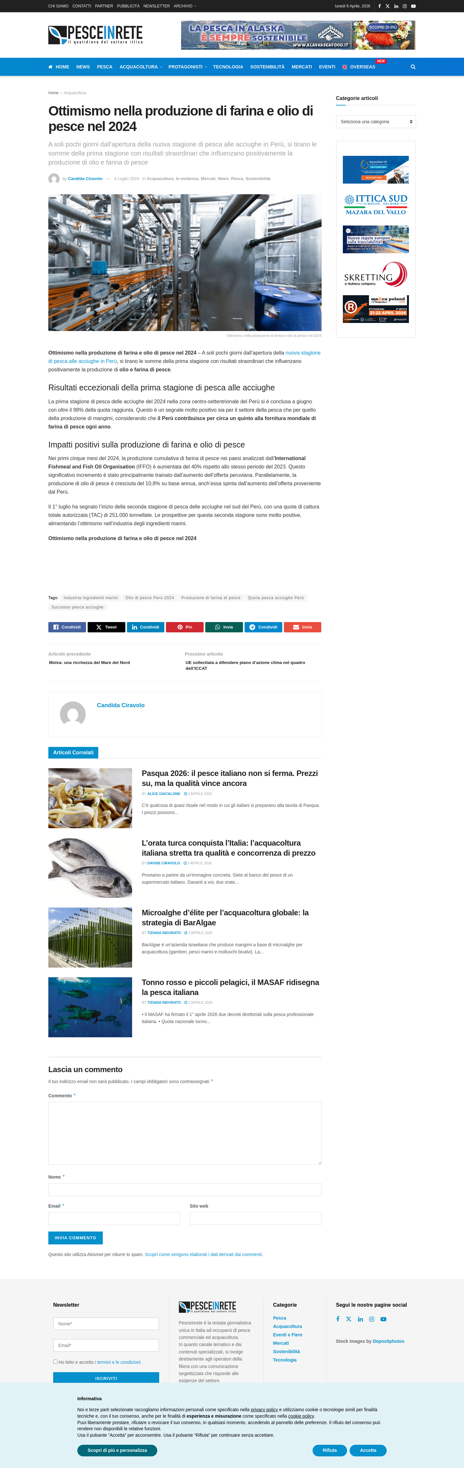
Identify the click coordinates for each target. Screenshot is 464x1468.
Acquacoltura (139, 66)
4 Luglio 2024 (126, 178)
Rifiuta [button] (330, 1450)
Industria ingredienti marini (90, 598)
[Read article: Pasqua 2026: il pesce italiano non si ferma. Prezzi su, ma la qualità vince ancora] (90, 804)
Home (58, 66)
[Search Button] (413, 67)
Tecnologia (228, 66)
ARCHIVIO (183, 6)
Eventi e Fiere (288, 1340)
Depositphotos (388, 1346)
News (83, 66)
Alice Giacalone (164, 799)
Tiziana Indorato (164, 938)
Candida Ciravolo (85, 178)
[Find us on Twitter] (349, 1325)
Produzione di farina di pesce (211, 598)
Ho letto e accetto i (96, 1359)
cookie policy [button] (301, 1416)
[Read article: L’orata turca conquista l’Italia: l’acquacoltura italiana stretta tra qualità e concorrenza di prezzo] (90, 873)
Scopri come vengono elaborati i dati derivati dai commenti (203, 1260)
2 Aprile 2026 (198, 1008)
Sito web (199, 1211)
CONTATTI (81, 6)
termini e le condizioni (119, 1359)
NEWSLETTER (156, 6)
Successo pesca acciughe (78, 607)
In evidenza (187, 178)
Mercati (302, 66)
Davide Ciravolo (164, 869)
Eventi (327, 66)
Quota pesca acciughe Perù (276, 598)
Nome (56, 1182)
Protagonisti (186, 66)
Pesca (104, 66)
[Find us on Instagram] (371, 1325)
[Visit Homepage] (96, 35)
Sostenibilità (267, 66)
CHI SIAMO (58, 6)
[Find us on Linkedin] (360, 1325)
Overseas (359, 65)
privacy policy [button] (264, 1409)
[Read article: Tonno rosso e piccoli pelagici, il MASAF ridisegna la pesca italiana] (90, 1013)
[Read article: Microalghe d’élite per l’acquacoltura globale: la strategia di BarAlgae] (90, 943)
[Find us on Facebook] (337, 1325)
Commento (62, 1101)
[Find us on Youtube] (383, 1325)
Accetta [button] (368, 1450)
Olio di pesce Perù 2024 (149, 598)
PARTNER (104, 6)
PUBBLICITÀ (128, 6)
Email (56, 1211)
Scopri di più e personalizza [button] (117, 1450)
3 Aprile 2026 (198, 799)
